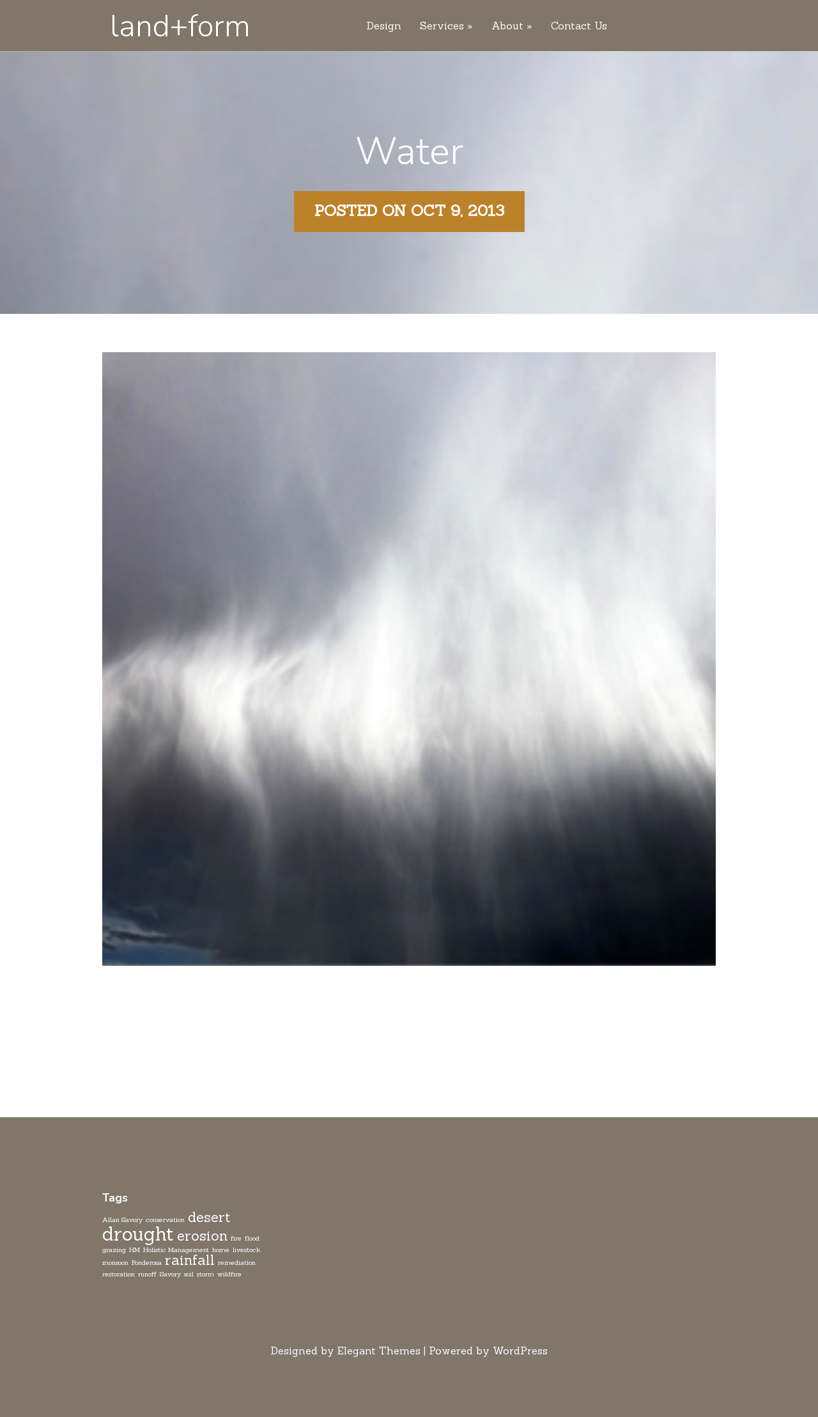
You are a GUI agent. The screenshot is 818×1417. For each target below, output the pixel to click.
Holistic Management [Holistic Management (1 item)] (176, 1249)
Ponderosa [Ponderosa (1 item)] (147, 1262)
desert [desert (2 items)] (209, 1217)
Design (384, 26)
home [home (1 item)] (220, 1249)
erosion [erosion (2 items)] (202, 1235)
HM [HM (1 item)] (134, 1249)
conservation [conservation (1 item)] (165, 1219)
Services (442, 26)
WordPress (520, 1350)
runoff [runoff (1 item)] (147, 1273)
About (507, 26)
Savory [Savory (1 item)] (170, 1273)
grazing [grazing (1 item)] (114, 1249)
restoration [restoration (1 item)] (118, 1273)
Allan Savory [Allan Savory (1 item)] (122, 1219)
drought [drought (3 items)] (138, 1234)
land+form (180, 26)
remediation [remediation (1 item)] (237, 1262)
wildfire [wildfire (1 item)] (229, 1273)
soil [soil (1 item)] (189, 1273)
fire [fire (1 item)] (236, 1238)
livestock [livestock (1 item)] (246, 1249)
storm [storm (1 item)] (205, 1273)
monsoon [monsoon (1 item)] (115, 1262)
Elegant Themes (379, 1350)
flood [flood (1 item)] (252, 1238)
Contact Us (579, 26)
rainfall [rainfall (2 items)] (190, 1260)
